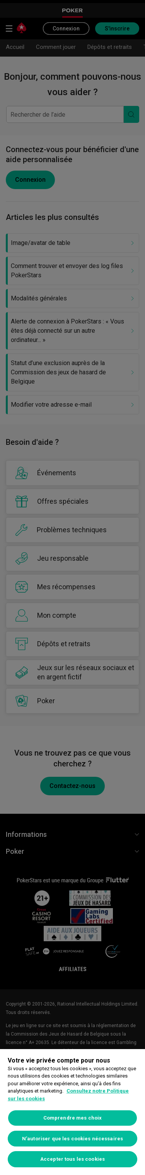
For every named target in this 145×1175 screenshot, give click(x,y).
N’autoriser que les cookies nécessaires (72, 1138)
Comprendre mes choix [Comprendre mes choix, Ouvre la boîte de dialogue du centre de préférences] (72, 1118)
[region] (72, 1112)
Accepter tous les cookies (72, 1159)
